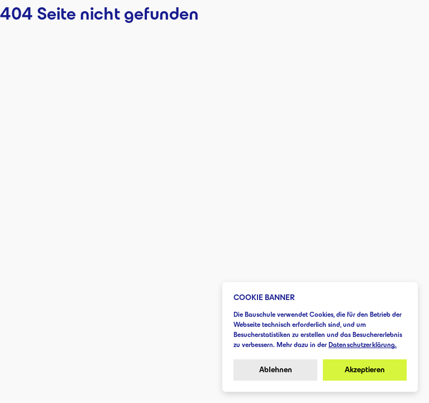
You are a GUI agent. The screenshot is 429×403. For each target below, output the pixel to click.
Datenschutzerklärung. (362, 344)
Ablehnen (275, 369)
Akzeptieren (365, 369)
